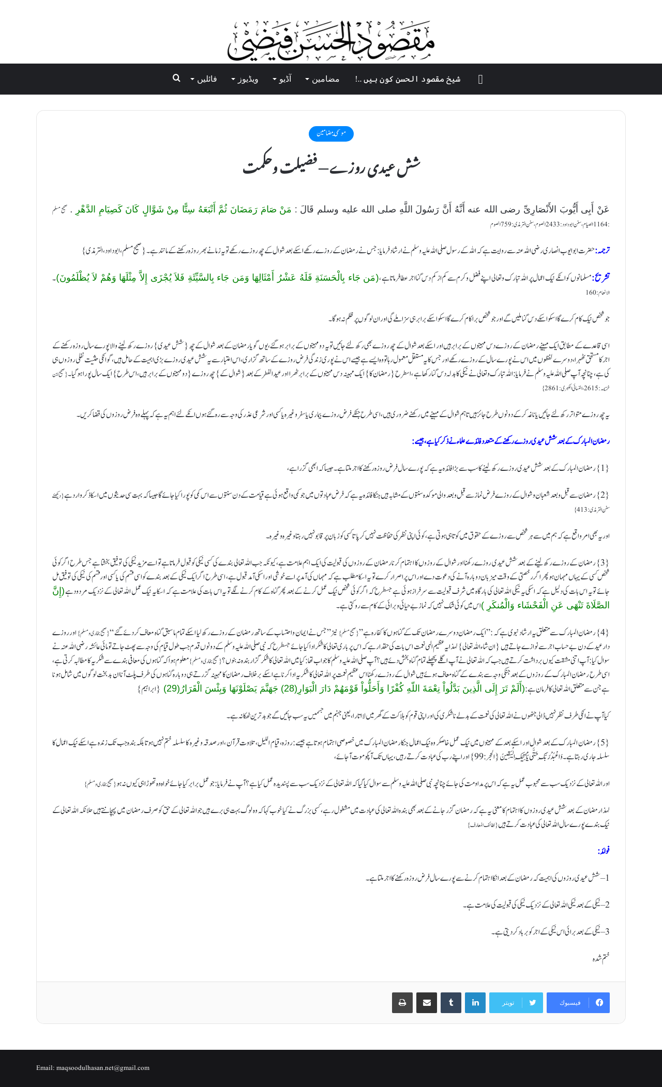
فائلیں (207, 78)
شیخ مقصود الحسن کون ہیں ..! (407, 78)
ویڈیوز (248, 78)
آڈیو (285, 78)
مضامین (326, 78)
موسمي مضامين (331, 133)
